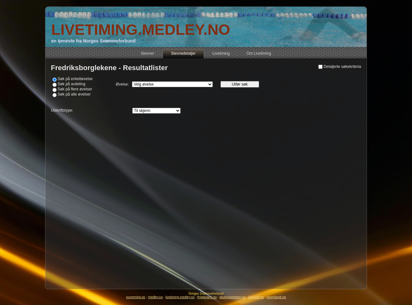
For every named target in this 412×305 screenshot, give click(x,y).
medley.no (155, 297)
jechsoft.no (256, 297)
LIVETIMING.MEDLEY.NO (140, 29)
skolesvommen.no (233, 297)
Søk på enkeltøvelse (75, 79)
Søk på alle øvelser (74, 94)
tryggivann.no (207, 297)
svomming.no (135, 297)
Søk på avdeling (71, 84)
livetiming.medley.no (179, 297)
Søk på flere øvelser (75, 89)
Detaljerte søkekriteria (342, 66)
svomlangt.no (276, 297)
